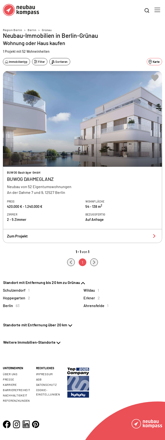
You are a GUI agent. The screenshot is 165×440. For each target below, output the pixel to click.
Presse (8, 379)
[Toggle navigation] (157, 10)
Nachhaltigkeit (15, 395)
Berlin (32, 30)
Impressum (44, 374)
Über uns (10, 374)
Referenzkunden (16, 400)
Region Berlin (12, 30)
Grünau (47, 30)
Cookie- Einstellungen (48, 392)
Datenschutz (46, 384)
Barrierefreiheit (16, 390)
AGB (39, 379)
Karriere (10, 384)
